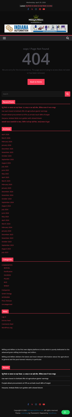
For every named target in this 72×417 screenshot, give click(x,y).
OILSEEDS (7, 275)
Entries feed (6, 320)
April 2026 (5, 134)
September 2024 (8, 202)
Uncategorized (7, 304)
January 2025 (6, 188)
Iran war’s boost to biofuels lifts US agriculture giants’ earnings (24, 111)
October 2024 (6, 199)
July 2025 (5, 167)
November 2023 (7, 238)
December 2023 (7, 234)
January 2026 (6, 145)
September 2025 (8, 159)
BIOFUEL (7, 268)
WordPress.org (7, 328)
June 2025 (5, 170)
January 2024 (6, 231)
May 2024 (5, 217)
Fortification (8, 271)
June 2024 (5, 213)
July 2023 (5, 252)
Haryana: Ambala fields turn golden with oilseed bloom (22, 118)
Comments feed (7, 324)
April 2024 (5, 220)
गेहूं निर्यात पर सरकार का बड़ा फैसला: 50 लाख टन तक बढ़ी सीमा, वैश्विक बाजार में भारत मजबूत (29, 107)
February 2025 (7, 184)
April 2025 (5, 177)
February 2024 (7, 227)
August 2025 (6, 163)
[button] (65, 412)
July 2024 (5, 209)
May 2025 (5, 174)
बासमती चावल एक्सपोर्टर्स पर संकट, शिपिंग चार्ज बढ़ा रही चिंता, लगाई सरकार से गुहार (26, 122)
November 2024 (7, 195)
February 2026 (7, 142)
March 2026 (6, 138)
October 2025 (6, 156)
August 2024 (6, 206)
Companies (6, 290)
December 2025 (7, 149)
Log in (4, 317)
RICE (5, 282)
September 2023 (8, 245)
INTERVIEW (6, 297)
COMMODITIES (7, 265)
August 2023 (6, 249)
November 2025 (7, 152)
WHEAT (6, 286)
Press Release (7, 301)
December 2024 (7, 192)
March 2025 (6, 181)
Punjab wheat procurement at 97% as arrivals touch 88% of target (26, 115)
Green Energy (7, 294)
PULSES (6, 279)
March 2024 (6, 224)
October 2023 (6, 242)
